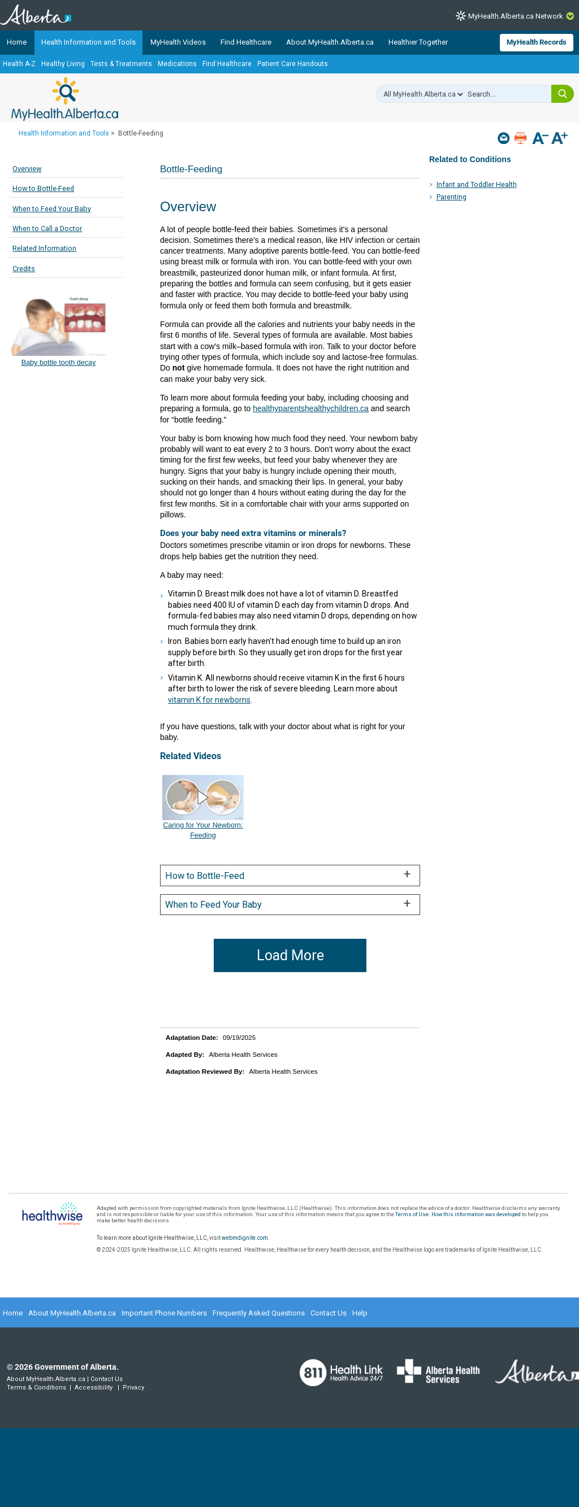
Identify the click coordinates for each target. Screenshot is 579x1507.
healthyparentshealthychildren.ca (311, 408)
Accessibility (94, 1387)
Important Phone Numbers (164, 1313)
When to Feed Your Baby (51, 208)
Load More (290, 955)
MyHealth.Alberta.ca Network (515, 16)
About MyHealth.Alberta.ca (330, 42)
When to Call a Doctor (47, 228)
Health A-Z (19, 64)
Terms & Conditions (36, 1387)
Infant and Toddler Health (477, 184)
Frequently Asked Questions (259, 1313)
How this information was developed (476, 1214)
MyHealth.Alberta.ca (64, 99)
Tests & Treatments (121, 64)
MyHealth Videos (178, 42)
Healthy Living (63, 64)
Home (17, 42)
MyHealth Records (537, 42)
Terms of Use (412, 1214)
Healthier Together (418, 42)
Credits (23, 268)
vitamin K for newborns (209, 699)
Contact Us (328, 1313)
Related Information (44, 248)
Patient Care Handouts (292, 64)
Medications (177, 64)
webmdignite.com (245, 1238)
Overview (26, 168)
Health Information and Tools (88, 42)
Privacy (133, 1387)
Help (360, 1313)
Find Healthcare (246, 42)
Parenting (451, 197)
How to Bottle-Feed (43, 188)
